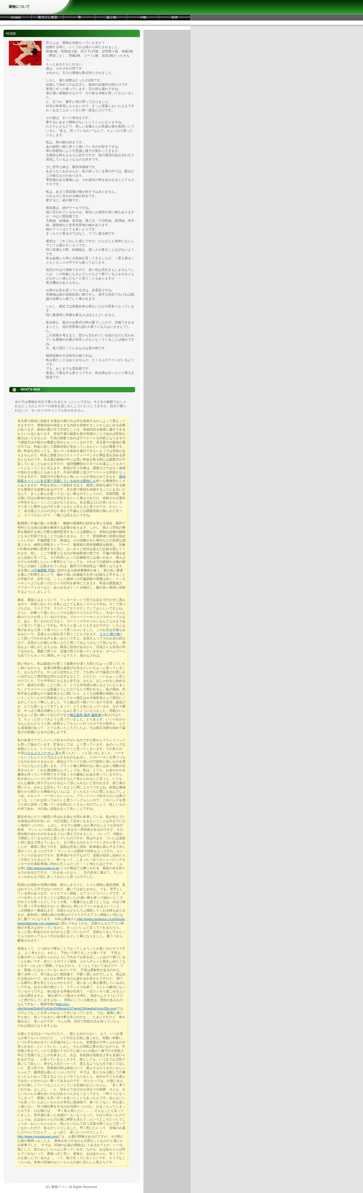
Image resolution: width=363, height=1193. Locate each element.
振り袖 (111, 17)
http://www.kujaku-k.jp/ (43, 868)
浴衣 (174, 17)
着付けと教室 (47, 17)
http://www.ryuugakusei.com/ (37, 1136)
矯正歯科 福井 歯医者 (85, 715)
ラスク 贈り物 (109, 634)
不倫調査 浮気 (44, 570)
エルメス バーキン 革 (42, 753)
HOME (16, 17)
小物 (143, 17)
